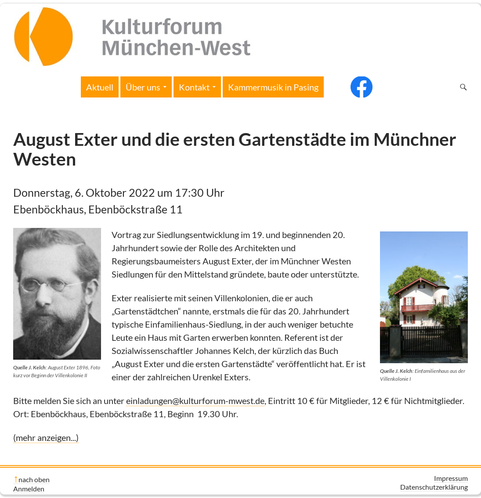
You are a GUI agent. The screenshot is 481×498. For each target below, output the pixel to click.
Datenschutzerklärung (434, 487)
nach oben (34, 479)
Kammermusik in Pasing (273, 87)
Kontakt (194, 87)
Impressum (451, 478)
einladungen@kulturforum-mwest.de (195, 400)
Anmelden (28, 488)
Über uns (143, 87)
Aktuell (99, 87)
